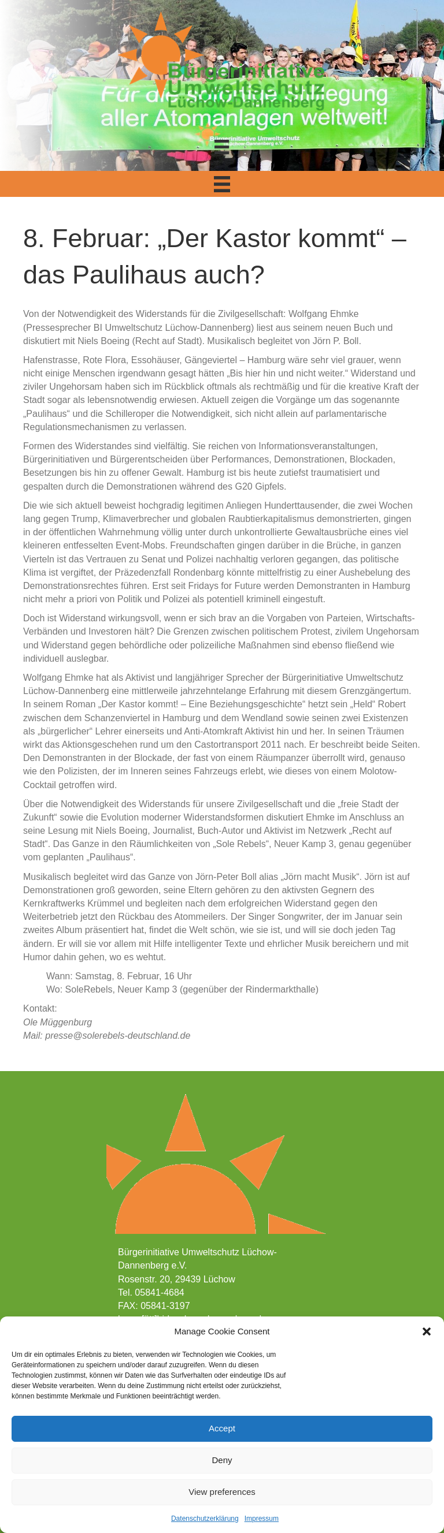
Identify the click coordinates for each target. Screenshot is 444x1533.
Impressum (262, 1519)
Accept (222, 1428)
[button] (426, 1331)
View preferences (222, 1492)
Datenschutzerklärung (205, 1519)
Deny (222, 1460)
